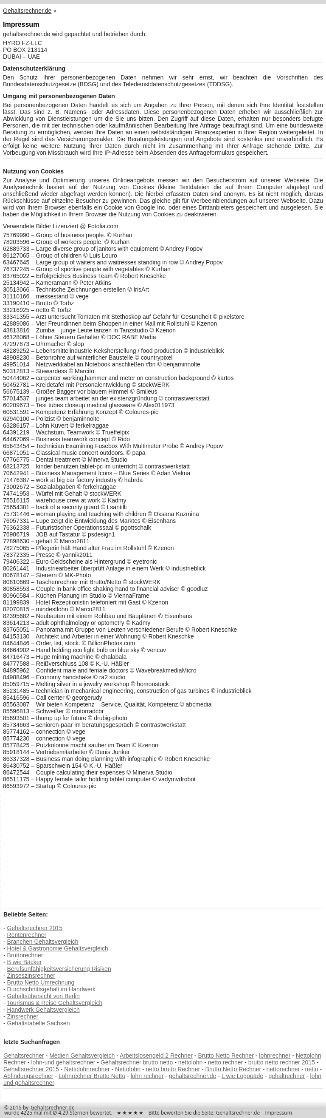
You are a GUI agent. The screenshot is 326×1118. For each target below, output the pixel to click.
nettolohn (190, 1062)
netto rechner (225, 1062)
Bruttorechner (25, 955)
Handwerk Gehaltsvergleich (43, 1009)
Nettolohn (128, 1069)
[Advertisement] (67, 850)
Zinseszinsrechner (31, 975)
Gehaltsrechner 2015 (35, 928)
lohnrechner (274, 1055)
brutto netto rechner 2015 (281, 1062)
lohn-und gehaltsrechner (63, 1062)
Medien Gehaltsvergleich (82, 1055)
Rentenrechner (27, 934)
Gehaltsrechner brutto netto (137, 1062)
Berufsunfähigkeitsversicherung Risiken (59, 968)
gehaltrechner (287, 1076)
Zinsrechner (23, 1016)
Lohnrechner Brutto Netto (92, 1076)
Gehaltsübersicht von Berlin (43, 996)
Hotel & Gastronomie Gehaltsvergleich (57, 948)
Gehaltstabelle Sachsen (38, 1023)
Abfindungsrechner (28, 1076)
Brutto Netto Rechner (226, 1055)
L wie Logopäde (242, 1076)
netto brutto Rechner (173, 1069)
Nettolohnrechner (87, 1069)
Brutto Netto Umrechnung (41, 982)
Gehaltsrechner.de (53, 1107)
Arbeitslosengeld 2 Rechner (156, 1055)
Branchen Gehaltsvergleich (43, 941)
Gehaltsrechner (23, 1055)
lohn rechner (147, 1076)
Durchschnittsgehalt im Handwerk (51, 989)
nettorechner (283, 1069)
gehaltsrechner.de (192, 1076)
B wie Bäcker (24, 962)
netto (311, 1069)
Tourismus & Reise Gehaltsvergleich (54, 1002)
